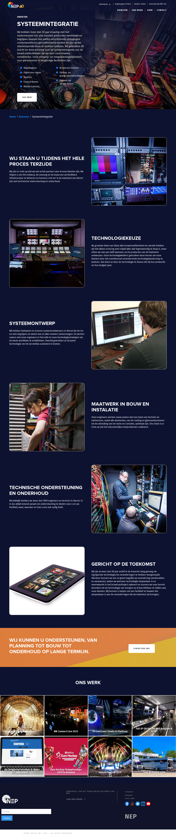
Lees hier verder (74, 799)
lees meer (27, 97)
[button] (106, 3)
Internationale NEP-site (157, 4)
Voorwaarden (129, 795)
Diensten (24, 117)
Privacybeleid (129, 792)
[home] (16, 5)
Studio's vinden (140, 4)
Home (12, 117)
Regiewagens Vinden (123, 4)
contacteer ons (141, 648)
